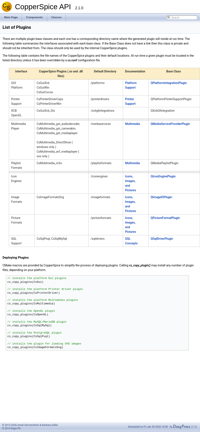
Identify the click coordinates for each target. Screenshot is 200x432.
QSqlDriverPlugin (162, 238)
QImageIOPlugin (161, 197)
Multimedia (132, 124)
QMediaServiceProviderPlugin (170, 124)
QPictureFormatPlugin (165, 218)
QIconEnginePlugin (163, 176)
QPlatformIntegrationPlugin (169, 83)
